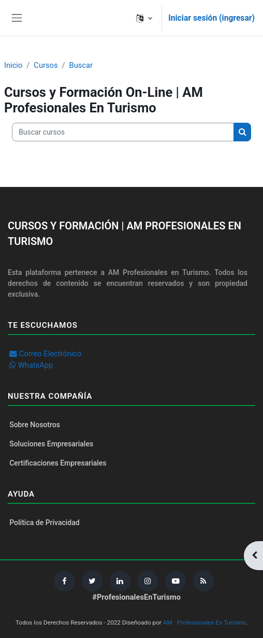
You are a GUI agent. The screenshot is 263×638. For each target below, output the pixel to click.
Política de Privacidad (44, 522)
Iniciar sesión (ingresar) (211, 18)
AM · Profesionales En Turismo (204, 622)
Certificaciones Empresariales (57, 463)
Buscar (81, 65)
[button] (144, 18)
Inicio (13, 65)
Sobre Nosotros (34, 425)
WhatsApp (35, 365)
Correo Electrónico (50, 353)
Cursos (45, 65)
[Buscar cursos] (123, 132)
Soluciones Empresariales (51, 444)
